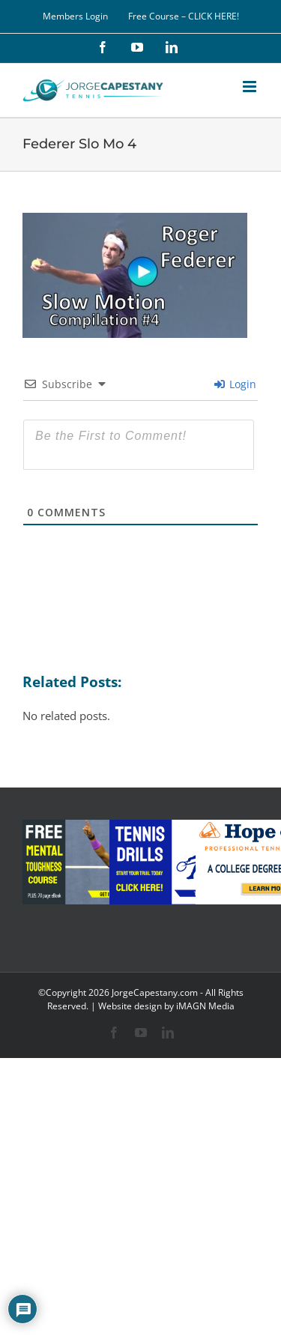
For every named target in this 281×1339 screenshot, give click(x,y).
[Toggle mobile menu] (251, 86)
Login (235, 384)
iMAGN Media (205, 1006)
